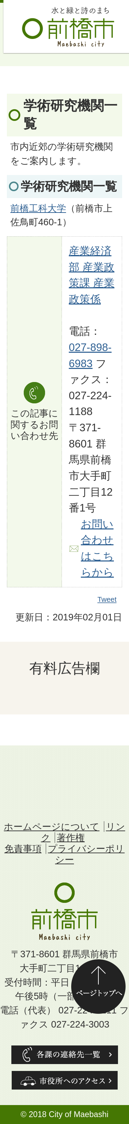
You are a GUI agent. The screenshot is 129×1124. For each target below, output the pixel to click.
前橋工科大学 (38, 208)
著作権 (71, 837)
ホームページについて (51, 826)
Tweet (107, 600)
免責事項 (23, 848)
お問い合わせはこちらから (97, 548)
